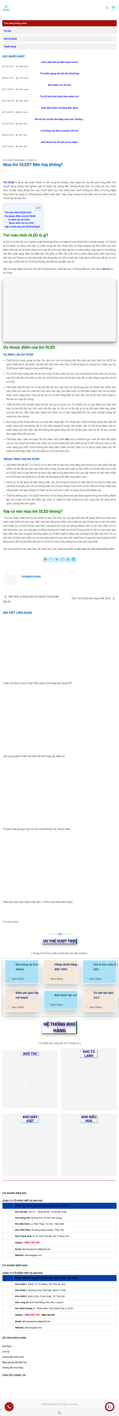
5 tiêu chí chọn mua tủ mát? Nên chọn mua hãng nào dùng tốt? (38, 683)
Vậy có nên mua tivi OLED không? (22, 226)
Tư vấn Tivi (31, 160)
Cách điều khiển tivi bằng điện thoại (59, 108)
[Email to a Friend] (62, 559)
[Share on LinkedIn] (73, 559)
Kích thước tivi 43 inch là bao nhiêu (59, 142)
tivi (67, 439)
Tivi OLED (8, 182)
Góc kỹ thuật (10, 38)
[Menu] (6, 8)
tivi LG (106, 268)
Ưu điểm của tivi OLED (18, 219)
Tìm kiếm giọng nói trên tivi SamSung (59, 73)
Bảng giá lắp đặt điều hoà (14, 1362)
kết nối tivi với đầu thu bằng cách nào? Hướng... (59, 119)
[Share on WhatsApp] (45, 559)
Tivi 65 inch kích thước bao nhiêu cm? (59, 96)
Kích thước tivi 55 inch (59, 85)
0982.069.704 (32, 1315)
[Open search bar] (59, 1413)
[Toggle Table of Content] (36, 208)
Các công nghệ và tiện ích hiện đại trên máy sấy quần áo (34, 756)
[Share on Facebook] (51, 559)
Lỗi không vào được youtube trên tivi (60, 130)
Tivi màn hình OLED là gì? (18, 212)
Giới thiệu (6, 1346)
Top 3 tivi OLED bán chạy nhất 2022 (93, 598)
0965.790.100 (32, 1242)
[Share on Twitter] (56, 559)
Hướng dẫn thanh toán (13, 1357)
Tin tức (7, 31)
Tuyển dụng (10, 46)
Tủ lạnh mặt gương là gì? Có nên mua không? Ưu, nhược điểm (37, 829)
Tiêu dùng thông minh (15, 23)
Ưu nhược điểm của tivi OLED (20, 216)
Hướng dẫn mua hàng (12, 1367)
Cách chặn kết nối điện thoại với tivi (59, 62)
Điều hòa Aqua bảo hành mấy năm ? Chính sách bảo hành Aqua (38, 901)
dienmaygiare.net (33, 1255)
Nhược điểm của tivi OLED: (21, 223)
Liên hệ (5, 1351)
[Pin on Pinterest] (68, 559)
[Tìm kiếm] (107, 8)
